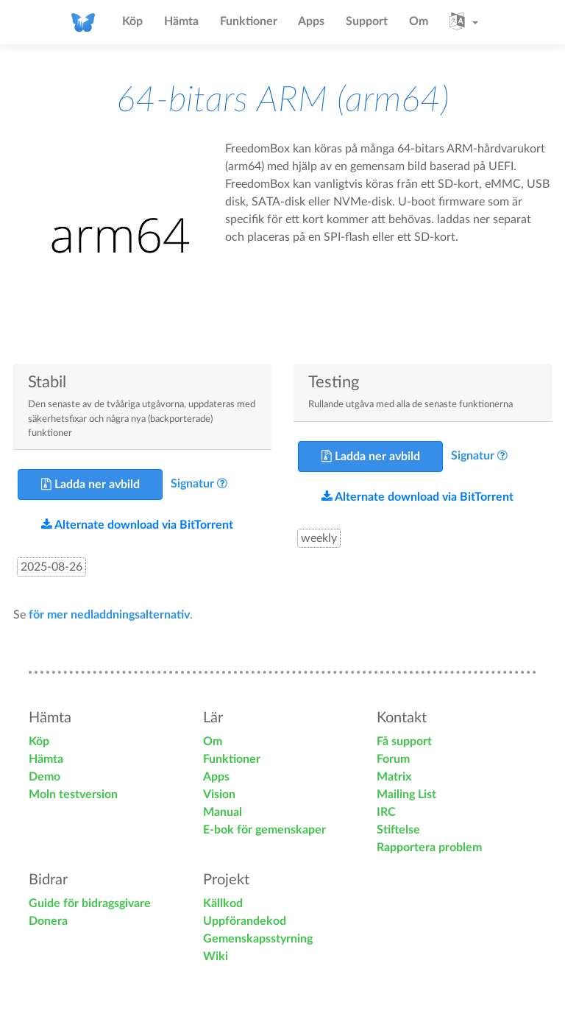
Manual (222, 812)
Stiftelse (398, 830)
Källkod (223, 903)
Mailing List (406, 794)
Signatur (192, 484)
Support (367, 21)
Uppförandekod (244, 921)
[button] (464, 22)
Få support (404, 741)
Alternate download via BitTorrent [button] (137, 524)
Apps (311, 21)
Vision (219, 794)
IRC (386, 812)
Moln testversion (73, 794)
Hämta (181, 21)
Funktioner (248, 21)
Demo (44, 777)
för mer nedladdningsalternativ (109, 615)
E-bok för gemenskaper (264, 830)
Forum (393, 759)
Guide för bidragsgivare (90, 903)
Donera (48, 921)
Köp (132, 21)
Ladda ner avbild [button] (90, 484)
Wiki (215, 956)
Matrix (394, 777)
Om (418, 21)
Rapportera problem (429, 847)
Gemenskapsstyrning (258, 939)
